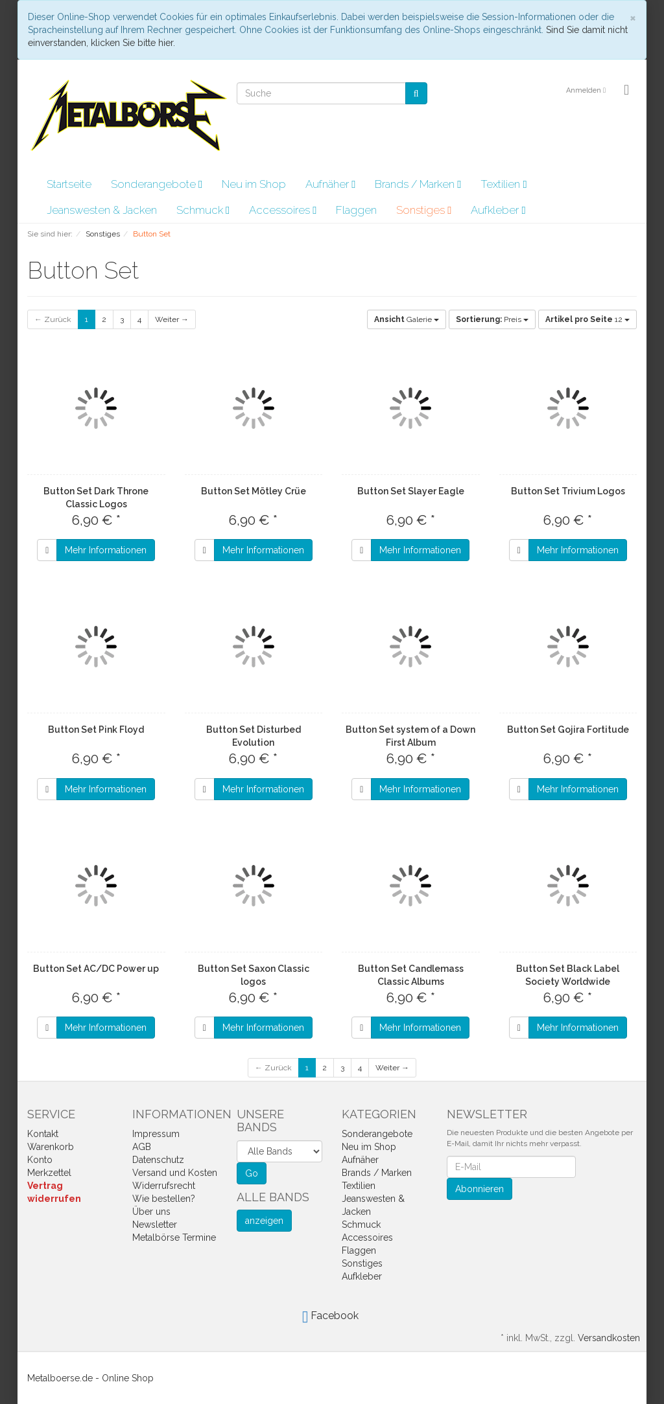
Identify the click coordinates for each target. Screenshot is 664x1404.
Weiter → (172, 319)
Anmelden (586, 90)
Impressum (156, 1134)
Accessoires (282, 209)
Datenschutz (158, 1160)
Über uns (151, 1211)
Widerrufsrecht (163, 1185)
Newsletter (154, 1224)
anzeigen (264, 1220)
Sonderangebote (156, 184)
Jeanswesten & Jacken (102, 209)
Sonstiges (423, 209)
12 (587, 319)
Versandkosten (609, 1338)
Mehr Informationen (106, 550)
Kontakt (42, 1134)
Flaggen (356, 209)
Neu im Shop (254, 184)
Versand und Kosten (174, 1173)
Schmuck (203, 209)
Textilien (503, 184)
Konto (40, 1160)
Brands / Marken (418, 184)
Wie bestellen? (163, 1198)
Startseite (69, 184)
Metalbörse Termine (174, 1237)
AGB (141, 1147)
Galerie (406, 319)
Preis (492, 319)
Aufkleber (498, 209)
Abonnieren (479, 1189)
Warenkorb (50, 1147)
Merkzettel (49, 1173)
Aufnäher (330, 184)
